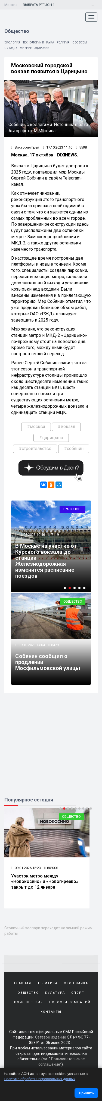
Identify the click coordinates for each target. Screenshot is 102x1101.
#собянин (74, 448)
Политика (47, 983)
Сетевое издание (50, 1037)
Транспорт (72, 509)
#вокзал (66, 426)
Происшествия (27, 1002)
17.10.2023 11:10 (57, 147)
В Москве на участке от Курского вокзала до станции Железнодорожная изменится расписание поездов (46, 561)
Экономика (76, 983)
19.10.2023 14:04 (31, 645)
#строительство (35, 448)
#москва (36, 426)
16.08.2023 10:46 (31, 535)
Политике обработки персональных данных (39, 1079)
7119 (55, 535)
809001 (51, 868)
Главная (22, 983)
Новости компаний (70, 1002)
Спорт (77, 993)
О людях (10, 47)
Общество (72, 601)
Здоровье (42, 47)
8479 (55, 645)
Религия (63, 42)
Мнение (26, 47)
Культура (55, 993)
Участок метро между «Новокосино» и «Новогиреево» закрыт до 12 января (44, 881)
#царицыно (51, 437)
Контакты (51, 1012)
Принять (86, 1093)
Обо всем (79, 42)
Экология (12, 42)
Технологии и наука (38, 42)
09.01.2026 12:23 (26, 868)
